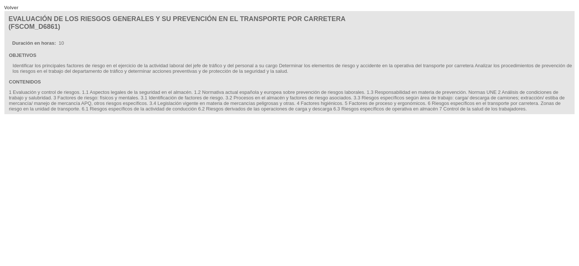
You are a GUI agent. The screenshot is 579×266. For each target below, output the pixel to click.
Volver (11, 7)
